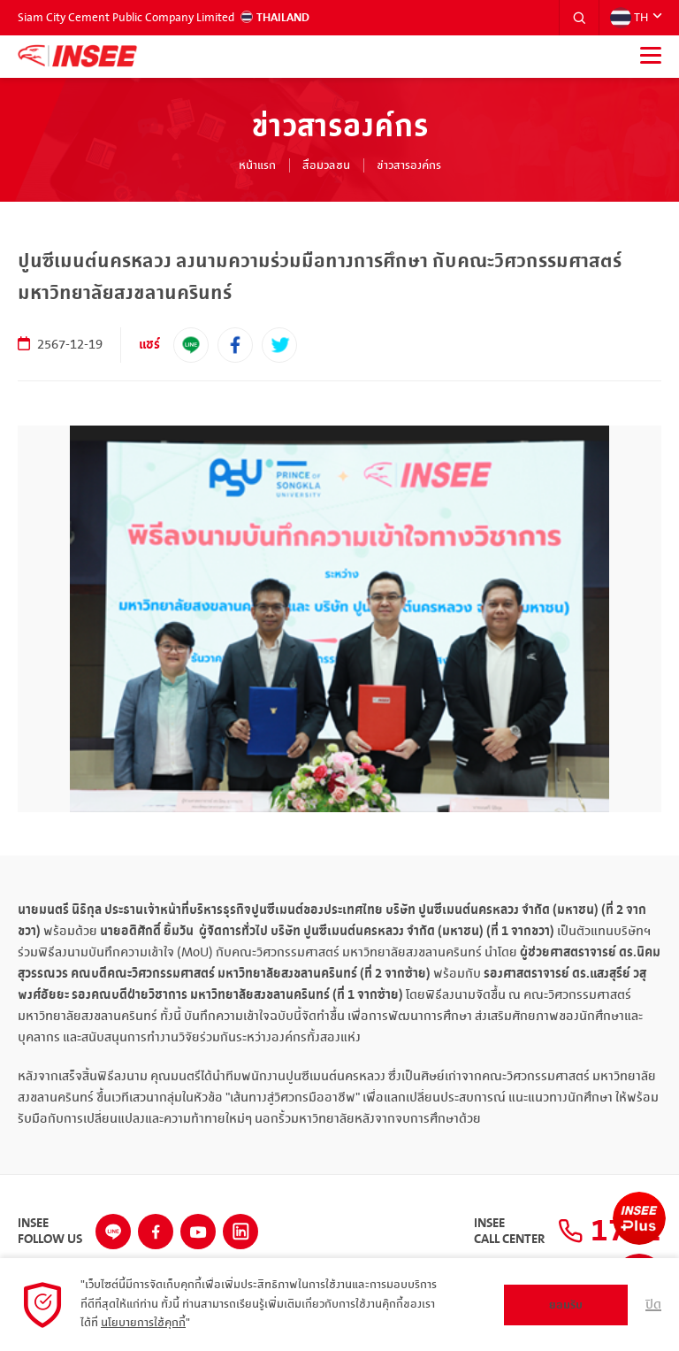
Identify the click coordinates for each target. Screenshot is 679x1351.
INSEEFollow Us (50, 1231)
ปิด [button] (653, 1305)
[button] (579, 17)
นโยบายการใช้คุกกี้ (143, 1323)
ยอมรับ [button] (566, 1305)
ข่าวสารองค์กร (409, 165)
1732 (609, 1231)
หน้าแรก (257, 165)
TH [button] (629, 17)
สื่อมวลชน (326, 165)
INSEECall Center (509, 1231)
